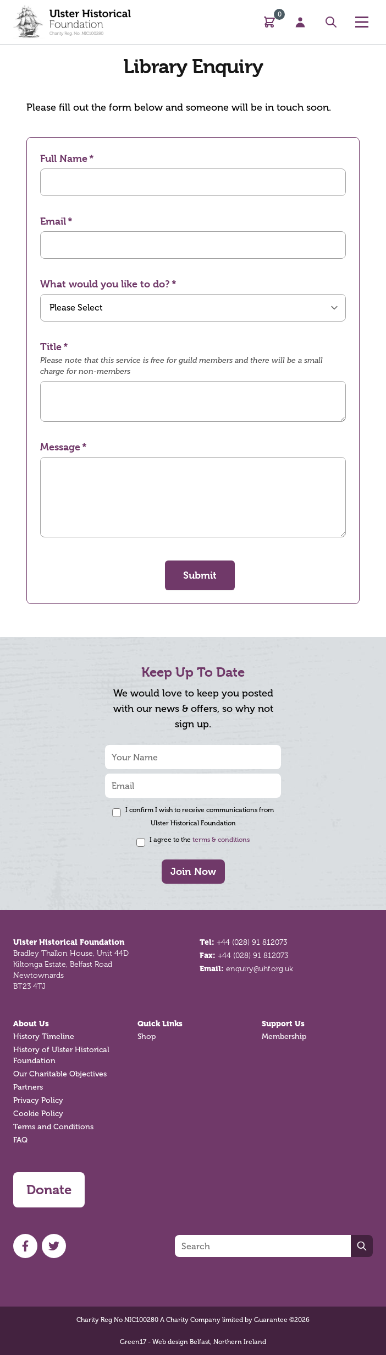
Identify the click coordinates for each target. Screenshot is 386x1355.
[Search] (263, 1246)
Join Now (193, 871)
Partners (28, 1087)
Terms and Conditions (53, 1126)
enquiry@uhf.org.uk (259, 968)
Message (60, 447)
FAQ (20, 1140)
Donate (48, 1190)
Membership (284, 1036)
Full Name (63, 158)
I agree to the (200, 840)
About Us (31, 1023)
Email (53, 221)
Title (51, 346)
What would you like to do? (105, 284)
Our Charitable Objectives (60, 1074)
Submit (200, 575)
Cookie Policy (38, 1113)
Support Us (283, 1023)
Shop (146, 1036)
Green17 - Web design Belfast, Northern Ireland (193, 1342)
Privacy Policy (38, 1100)
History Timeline (43, 1036)
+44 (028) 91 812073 (252, 942)
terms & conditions (221, 840)
